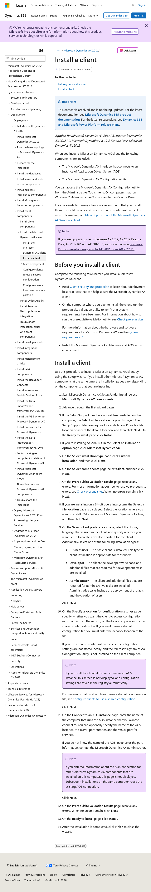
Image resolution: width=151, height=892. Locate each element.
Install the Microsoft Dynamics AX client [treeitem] (34, 247)
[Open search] (133, 5)
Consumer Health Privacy (110, 874)
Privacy (84, 874)
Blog (52, 874)
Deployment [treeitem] (21, 120)
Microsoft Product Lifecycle (28, 31)
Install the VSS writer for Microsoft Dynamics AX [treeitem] (31, 419)
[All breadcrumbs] (58, 50)
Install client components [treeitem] (27, 224)
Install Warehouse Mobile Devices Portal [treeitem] (29, 392)
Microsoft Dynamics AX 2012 (81, 50)
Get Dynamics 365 (117, 15)
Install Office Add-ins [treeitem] (32, 300)
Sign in (142, 5)
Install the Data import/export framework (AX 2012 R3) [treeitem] (31, 405)
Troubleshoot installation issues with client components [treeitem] (30, 329)
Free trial (139, 15)
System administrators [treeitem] (24, 97)
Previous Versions (35, 874)
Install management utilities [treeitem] (28, 361)
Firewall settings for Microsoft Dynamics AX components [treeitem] (31, 489)
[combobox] (25, 58)
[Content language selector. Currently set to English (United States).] (22, 865)
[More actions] (143, 50)
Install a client (66, 89)
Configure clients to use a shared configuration (104, 699)
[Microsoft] (7, 5)
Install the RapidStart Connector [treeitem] (29, 382)
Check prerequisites (130, 319)
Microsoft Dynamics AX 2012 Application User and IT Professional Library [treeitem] (25, 70)
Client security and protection (89, 287)
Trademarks (31, 880)
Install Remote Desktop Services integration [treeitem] (30, 311)
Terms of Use (12, 880)
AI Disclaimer (12, 874)
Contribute (68, 874)
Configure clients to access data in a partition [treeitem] (34, 290)
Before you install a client (72, 84)
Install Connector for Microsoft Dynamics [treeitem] (29, 429)
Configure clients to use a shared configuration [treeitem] (33, 274)
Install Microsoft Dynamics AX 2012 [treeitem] (28, 139)
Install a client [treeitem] (31, 258)
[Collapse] (41, 50)
